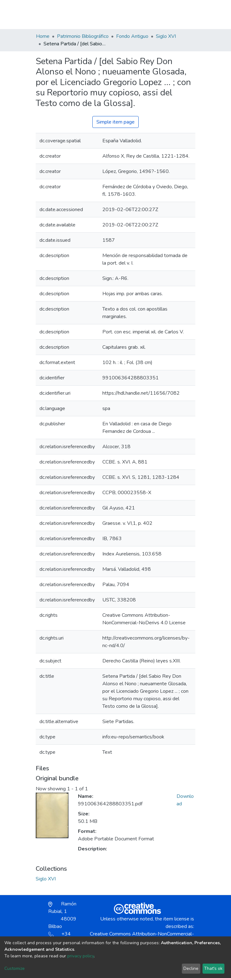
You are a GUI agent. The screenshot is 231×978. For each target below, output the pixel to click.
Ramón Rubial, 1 (62, 915)
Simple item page (115, 122)
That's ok (213, 968)
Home (42, 36)
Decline (190, 968)
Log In (172, 14)
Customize (14, 968)
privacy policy (80, 956)
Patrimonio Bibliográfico (83, 36)
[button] (159, 17)
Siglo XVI (166, 36)
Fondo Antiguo (132, 36)
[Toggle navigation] (191, 14)
